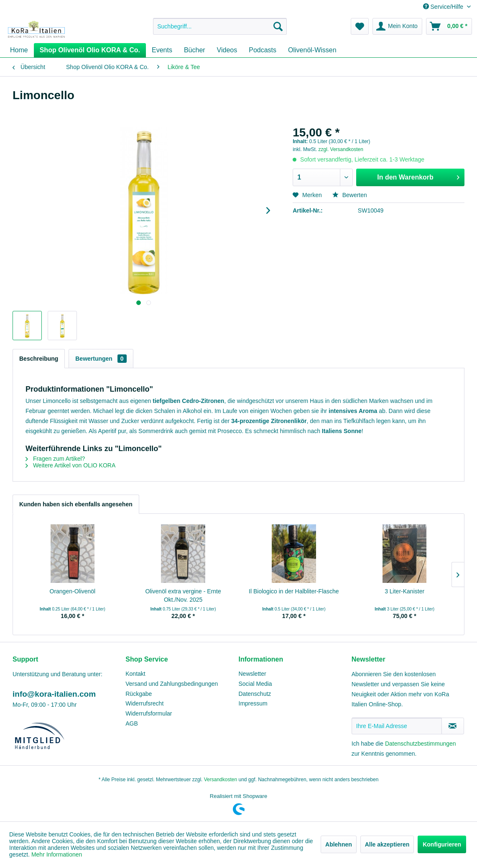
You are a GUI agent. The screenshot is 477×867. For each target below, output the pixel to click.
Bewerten (349, 195)
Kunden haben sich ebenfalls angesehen (76, 504)
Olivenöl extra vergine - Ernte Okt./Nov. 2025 (183, 595)
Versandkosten (220, 779)
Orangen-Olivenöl (73, 591)
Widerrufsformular (148, 713)
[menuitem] (219, 26)
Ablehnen (338, 844)
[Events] (162, 50)
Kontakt (135, 673)
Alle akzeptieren (387, 844)
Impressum (253, 703)
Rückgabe (138, 693)
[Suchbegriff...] (219, 26)
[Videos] (227, 50)
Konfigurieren (442, 844)
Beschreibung (38, 358)
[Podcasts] (262, 50)
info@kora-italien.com (54, 694)
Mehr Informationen (56, 854)
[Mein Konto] (397, 26)
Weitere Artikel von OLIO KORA (70, 465)
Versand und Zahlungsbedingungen (171, 683)
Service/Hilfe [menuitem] (444, 6)
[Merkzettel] (360, 26)
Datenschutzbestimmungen (420, 743)
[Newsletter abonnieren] (452, 726)
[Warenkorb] (449, 26)
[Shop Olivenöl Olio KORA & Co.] (90, 50)
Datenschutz (255, 693)
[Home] (19, 50)
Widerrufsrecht (144, 703)
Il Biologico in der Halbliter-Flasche (294, 591)
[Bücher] (194, 50)
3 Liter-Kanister (404, 591)
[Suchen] (278, 26)
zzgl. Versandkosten (341, 149)
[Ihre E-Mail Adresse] (397, 726)
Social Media (255, 683)
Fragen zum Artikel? (55, 458)
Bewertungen (100, 358)
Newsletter (252, 673)
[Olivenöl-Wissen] (312, 50)
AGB (131, 723)
